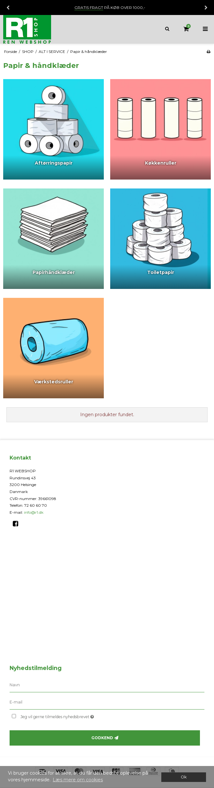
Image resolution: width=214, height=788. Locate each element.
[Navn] (107, 685)
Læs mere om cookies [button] (78, 780)
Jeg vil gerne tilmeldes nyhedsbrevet (73, 715)
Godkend (102, 737)
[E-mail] (107, 702)
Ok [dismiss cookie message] (184, 777)
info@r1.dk (33, 512)
